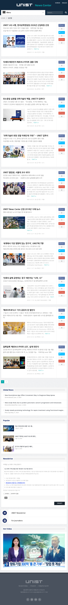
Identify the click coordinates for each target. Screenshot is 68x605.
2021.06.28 (30, 126)
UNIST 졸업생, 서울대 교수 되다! (16, 172)
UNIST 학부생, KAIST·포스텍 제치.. (25, 436)
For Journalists (17, 520)
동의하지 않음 (14, 493)
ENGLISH (64, 3)
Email (6, 498)
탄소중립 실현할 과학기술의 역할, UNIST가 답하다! (24, 99)
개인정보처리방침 (23, 586)
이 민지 (39, 52)
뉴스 (43, 126)
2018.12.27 (30, 233)
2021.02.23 (30, 199)
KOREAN (57, 3)
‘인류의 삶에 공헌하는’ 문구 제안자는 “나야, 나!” (22, 278)
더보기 (36, 49)
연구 (43, 89)
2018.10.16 (30, 337)
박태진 (38, 268)
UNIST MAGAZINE (42, 300)
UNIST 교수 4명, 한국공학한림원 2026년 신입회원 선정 (26, 25)
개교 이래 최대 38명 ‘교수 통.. (24, 426)
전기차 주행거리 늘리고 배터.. (24, 446)
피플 (43, 52)
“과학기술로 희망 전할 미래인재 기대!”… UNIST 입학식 (25, 136)
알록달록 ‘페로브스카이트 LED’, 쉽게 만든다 (21, 347)
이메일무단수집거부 (43, 586)
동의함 (7, 493)
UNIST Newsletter (18, 513)
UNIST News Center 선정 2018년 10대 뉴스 (21, 209)
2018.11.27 (30, 268)
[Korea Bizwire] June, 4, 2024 (13, 397)
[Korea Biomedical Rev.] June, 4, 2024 (15, 405)
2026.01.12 (30, 52)
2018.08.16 (30, 373)
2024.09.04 (30, 89)
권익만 (38, 89)
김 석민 (39, 126)
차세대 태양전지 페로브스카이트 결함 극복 (20, 62)
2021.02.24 (30, 162)
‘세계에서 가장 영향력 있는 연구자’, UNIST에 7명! (23, 243)
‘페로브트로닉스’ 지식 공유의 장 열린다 (19, 310)
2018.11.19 (30, 300)
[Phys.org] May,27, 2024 (12, 412)
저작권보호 (33, 586)
